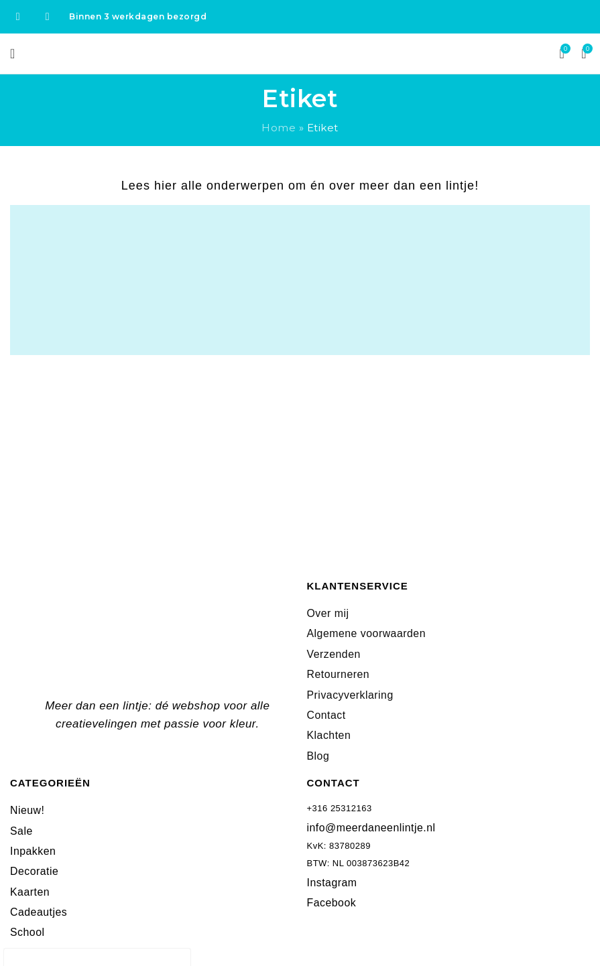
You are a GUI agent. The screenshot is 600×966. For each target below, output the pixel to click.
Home (278, 127)
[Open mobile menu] (12, 53)
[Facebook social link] (18, 16)
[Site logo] (300, 52)
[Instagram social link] (48, 16)
